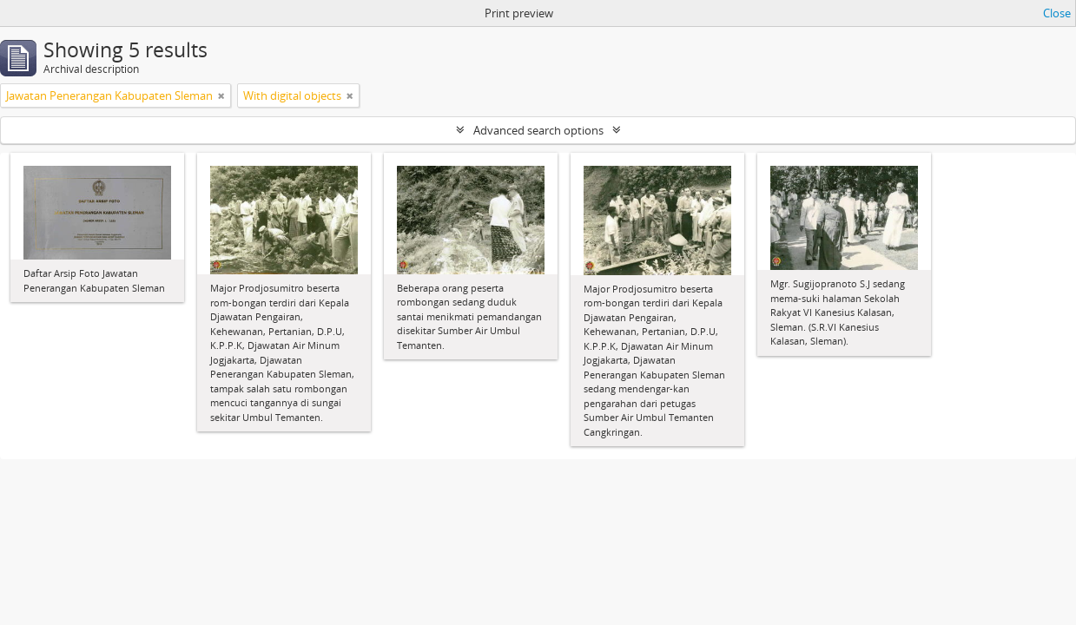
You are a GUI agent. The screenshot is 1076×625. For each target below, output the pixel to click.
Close (1057, 13)
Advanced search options (538, 130)
